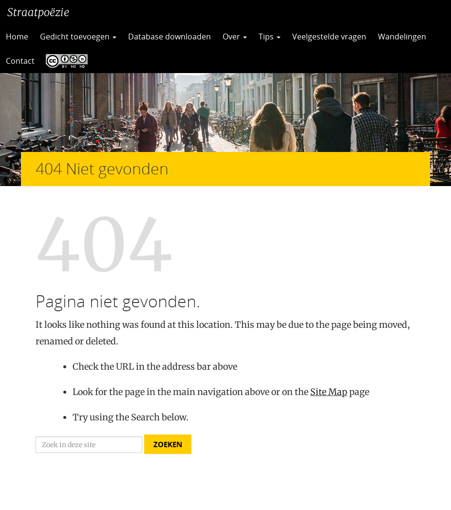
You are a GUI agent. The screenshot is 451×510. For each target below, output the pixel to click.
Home (17, 36)
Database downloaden (169, 36)
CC (64, 61)
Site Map (328, 391)
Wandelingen (402, 36)
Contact (20, 61)
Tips (270, 36)
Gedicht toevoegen (78, 36)
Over (235, 36)
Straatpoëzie (38, 12)
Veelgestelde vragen (329, 36)
